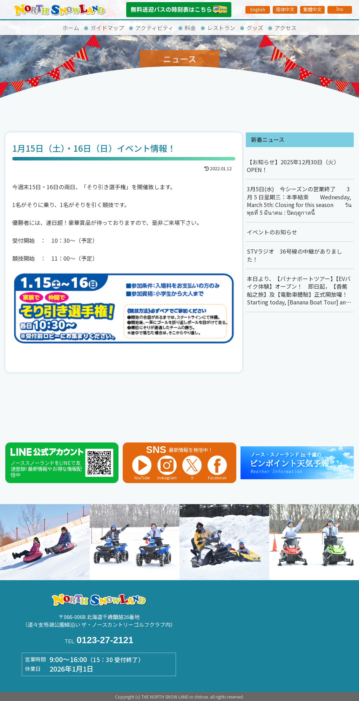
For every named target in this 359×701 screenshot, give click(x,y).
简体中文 (285, 9)
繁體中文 (312, 9)
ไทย (339, 9)
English (257, 9)
